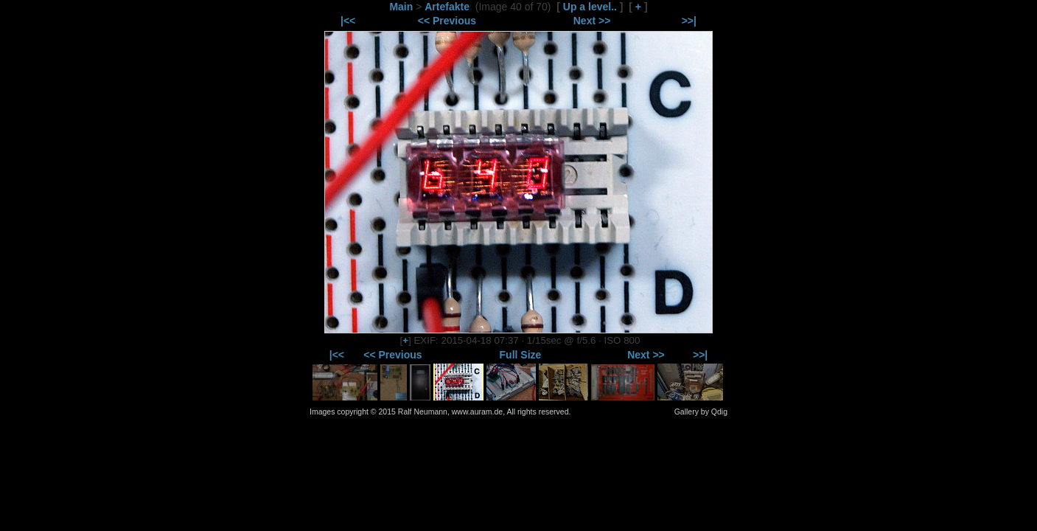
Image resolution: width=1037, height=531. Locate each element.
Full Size (521, 355)
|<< (348, 21)
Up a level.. (590, 7)
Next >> (592, 21)
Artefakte (447, 7)
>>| (689, 21)
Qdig (719, 411)
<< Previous (447, 21)
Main (401, 7)
